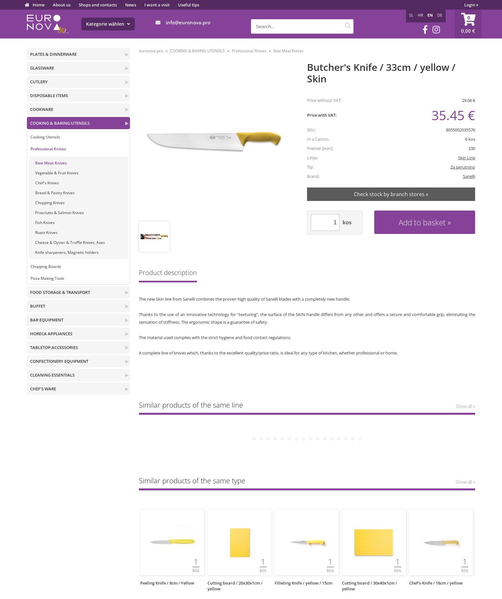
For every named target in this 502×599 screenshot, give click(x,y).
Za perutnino (462, 167)
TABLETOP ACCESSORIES (54, 347)
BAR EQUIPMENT (46, 320)
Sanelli (469, 176)
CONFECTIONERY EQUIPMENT (59, 361)
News (130, 5)
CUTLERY (39, 82)
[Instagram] (436, 29)
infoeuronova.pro (188, 22)
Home (39, 5)
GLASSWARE (42, 68)
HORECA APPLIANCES (51, 334)
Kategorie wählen (108, 24)
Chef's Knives (47, 183)
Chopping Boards (45, 266)
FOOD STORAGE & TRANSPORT (60, 292)
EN (430, 15)
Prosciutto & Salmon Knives (59, 212)
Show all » (465, 406)
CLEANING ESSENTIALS (52, 375)
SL (411, 15)
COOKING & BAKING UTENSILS (60, 123)
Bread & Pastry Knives (55, 193)
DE (439, 15)
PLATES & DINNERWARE (53, 54)
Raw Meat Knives (51, 163)
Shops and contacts (98, 5)
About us (61, 5)
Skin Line (466, 158)
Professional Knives (48, 149)
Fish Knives (45, 222)
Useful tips (188, 5)
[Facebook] (425, 29)
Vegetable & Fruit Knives (56, 173)
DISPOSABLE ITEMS (49, 95)
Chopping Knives (50, 202)
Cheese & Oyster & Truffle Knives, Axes (70, 242)
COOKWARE (41, 109)
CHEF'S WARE (43, 389)
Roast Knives (46, 232)
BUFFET (37, 306)
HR (420, 15)
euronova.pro (151, 51)
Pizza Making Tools (47, 278)
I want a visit (157, 5)
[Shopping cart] (468, 24)
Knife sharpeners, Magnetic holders (67, 252)
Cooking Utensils (45, 137)
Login (471, 5)
